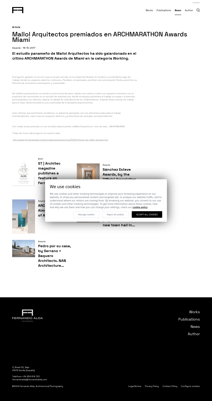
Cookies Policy (170, 386)
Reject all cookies (115, 214)
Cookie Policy (140, 207)
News (178, 10)
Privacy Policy (152, 386)
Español (196, 2)
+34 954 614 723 (31, 376)
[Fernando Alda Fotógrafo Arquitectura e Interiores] (17, 9)
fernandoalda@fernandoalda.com (29, 379)
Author (189, 10)
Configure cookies (190, 386)
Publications (164, 10)
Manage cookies (86, 214)
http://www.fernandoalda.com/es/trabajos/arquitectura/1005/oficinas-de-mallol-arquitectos (60, 140)
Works (149, 10)
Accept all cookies (147, 214)
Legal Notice (134, 386)
